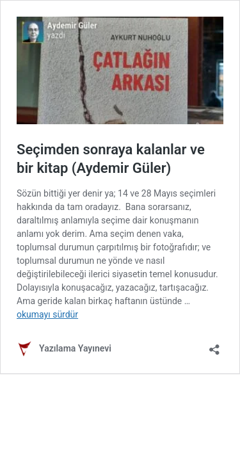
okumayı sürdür (47, 314)
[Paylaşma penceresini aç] (214, 345)
